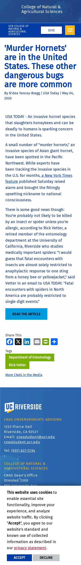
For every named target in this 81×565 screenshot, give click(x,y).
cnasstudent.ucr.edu (22, 442)
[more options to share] (54, 341)
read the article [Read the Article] (26, 314)
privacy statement (30, 548)
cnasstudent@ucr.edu (35, 437)
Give (51, 30)
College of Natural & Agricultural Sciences (41, 9)
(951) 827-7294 (23, 451)
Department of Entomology (30, 357)
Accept (19, 558)
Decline (46, 558)
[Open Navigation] (70, 30)
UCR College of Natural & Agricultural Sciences (18, 30)
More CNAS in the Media (23, 375)
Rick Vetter (17, 365)
